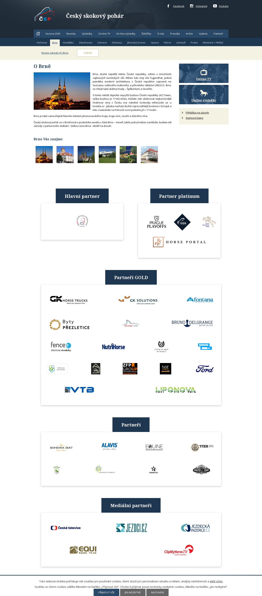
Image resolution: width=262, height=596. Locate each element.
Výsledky (87, 33)
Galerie (203, 33)
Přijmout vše (106, 592)
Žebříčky (146, 33)
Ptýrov (167, 42)
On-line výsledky (125, 33)
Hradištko (68, 42)
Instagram (198, 6)
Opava (155, 42)
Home (38, 33)
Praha (194, 42)
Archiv (189, 33)
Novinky (71, 33)
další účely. (216, 581)
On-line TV (104, 33)
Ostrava (102, 42)
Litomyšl (181, 42)
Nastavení (157, 592)
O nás (160, 33)
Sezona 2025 (52, 33)
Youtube (221, 6)
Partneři (218, 33)
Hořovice (42, 42)
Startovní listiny (194, 118)
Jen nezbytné (133, 592)
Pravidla (175, 33)
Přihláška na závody (197, 112)
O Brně (88, 52)
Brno (55, 42)
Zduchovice (85, 42)
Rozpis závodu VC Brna (54, 52)
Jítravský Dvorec (136, 42)
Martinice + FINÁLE (213, 42)
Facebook (175, 6)
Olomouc (117, 42)
